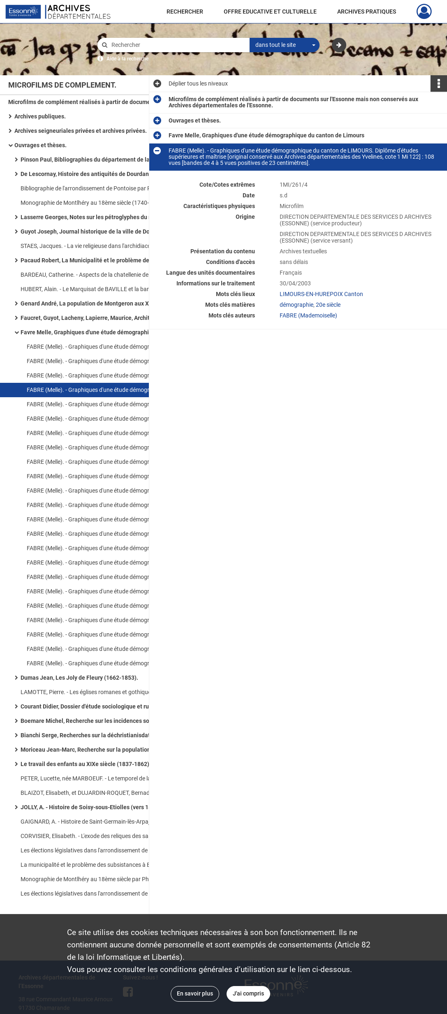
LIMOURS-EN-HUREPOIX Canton (321, 294)
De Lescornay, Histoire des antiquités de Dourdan (85, 174)
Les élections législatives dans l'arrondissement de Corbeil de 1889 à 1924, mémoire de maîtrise (103, 893)
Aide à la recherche (127, 59)
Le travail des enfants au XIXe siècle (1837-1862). (86, 764)
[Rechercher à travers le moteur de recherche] (177, 45)
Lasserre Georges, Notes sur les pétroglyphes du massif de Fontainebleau (103, 217)
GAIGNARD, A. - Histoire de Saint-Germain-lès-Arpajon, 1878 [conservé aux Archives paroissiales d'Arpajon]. (103, 821)
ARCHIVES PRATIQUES (366, 11)
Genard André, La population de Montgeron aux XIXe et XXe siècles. (103, 303)
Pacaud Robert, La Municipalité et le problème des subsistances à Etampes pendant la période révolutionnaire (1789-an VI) (103, 260)
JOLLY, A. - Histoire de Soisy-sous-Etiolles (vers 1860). (91, 807)
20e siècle (328, 304)
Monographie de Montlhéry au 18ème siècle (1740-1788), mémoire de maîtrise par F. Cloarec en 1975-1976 (103, 202)
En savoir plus (195, 993)
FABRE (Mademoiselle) (308, 315)
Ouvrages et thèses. (40, 145)
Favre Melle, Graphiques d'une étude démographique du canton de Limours (103, 332)
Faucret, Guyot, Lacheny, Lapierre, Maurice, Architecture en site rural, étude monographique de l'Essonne (103, 318)
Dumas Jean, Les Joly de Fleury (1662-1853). (79, 677)
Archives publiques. (40, 116)
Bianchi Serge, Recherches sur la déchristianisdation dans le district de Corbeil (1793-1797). (103, 735)
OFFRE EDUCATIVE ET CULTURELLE (270, 11)
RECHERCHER (185, 11)
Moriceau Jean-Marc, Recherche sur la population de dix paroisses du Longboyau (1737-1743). (103, 749)
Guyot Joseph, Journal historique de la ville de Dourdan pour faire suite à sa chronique (103, 231)
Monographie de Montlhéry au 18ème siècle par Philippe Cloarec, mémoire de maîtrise (103, 879)
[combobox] (285, 45)
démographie (296, 304)
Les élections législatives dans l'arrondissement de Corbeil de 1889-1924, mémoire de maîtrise (103, 850)
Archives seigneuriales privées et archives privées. (80, 130)
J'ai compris (248, 993)
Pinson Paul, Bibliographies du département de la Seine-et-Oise (103, 159)
